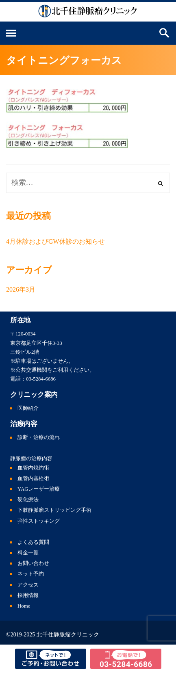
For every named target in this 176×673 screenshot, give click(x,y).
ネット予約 (30, 574)
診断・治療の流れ (38, 437)
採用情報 (28, 595)
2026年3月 (20, 289)
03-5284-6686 (41, 379)
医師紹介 (28, 408)
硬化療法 (28, 499)
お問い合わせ (33, 563)
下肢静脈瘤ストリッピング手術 (54, 510)
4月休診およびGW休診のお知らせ (55, 241)
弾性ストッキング (38, 521)
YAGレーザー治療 (38, 489)
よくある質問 (33, 542)
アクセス (28, 585)
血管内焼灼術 (33, 468)
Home (23, 606)
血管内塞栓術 (33, 478)
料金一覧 (28, 553)
